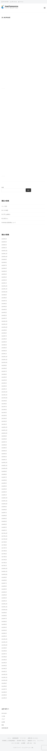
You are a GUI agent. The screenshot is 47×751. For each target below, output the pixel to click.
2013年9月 (4, 683)
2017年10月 (4, 539)
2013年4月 (4, 698)
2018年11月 (4, 500)
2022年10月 (4, 362)
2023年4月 (4, 344)
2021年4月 (4, 415)
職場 (3, 725)
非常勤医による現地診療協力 (8, 740)
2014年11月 (4, 642)
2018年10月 (4, 503)
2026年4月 (4, 239)
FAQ (35, 743)
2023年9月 (4, 330)
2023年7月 (4, 336)
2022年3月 (4, 383)
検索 (3, 187)
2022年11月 (4, 359)
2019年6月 (4, 480)
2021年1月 (4, 424)
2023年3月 (4, 347)
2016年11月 (4, 571)
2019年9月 (4, 471)
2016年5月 (4, 589)
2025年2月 (4, 280)
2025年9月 (4, 259)
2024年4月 (4, 309)
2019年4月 (4, 486)
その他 (3, 716)
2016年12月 (4, 568)
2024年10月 (4, 291)
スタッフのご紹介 (15, 743)
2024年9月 (4, 294)
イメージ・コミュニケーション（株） (25, 747)
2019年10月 (4, 468)
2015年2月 (4, 633)
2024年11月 (4, 288)
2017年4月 (4, 556)
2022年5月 (4, 377)
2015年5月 (4, 624)
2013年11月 (4, 677)
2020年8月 (4, 439)
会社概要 (23, 743)
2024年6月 (4, 303)
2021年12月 (4, 392)
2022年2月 (4, 386)
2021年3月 (4, 418)
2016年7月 (4, 583)
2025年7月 (4, 265)
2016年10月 (4, 574)
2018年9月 (4, 506)
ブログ (3, 719)
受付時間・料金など (21, 740)
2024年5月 (4, 306)
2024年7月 (4, 300)
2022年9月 (4, 365)
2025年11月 (4, 253)
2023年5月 (4, 342)
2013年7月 (4, 689)
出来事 (3, 722)
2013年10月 (4, 680)
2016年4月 (4, 592)
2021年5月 (4, 412)
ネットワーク (40, 740)
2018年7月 (4, 512)
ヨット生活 (4, 206)
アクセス (21, 1)
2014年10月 (4, 645)
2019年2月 (4, 492)
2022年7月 (4, 371)
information (4, 713)
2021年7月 (4, 406)
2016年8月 (4, 580)
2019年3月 (4, 489)
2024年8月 (4, 297)
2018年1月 (4, 530)
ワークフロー (23, 738)
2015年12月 (4, 603)
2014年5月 (4, 659)
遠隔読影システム (32, 740)
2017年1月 (4, 565)
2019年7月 (4, 477)
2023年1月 (4, 353)
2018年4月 (4, 521)
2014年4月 (4, 662)
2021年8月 (4, 403)
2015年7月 (4, 618)
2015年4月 (4, 627)
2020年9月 (4, 436)
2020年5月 (4, 447)
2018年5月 (4, 518)
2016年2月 (4, 598)
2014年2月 (4, 668)
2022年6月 (4, 374)
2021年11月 (4, 394)
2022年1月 (4, 389)
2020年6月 (4, 445)
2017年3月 (4, 559)
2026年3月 (4, 241)
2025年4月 (4, 274)
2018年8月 (4, 509)
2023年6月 (4, 339)
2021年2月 (4, 421)
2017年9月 (4, 542)
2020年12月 (4, 427)
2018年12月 (4, 497)
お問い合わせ (14, 1)
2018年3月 (4, 524)
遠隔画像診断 (5, 728)
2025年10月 (4, 256)
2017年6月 (4, 550)
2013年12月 (4, 674)
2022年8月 (4, 368)
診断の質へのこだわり (33, 738)
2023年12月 (4, 321)
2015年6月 (4, 621)
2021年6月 (4, 409)
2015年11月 (4, 606)
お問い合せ (29, 743)
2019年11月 (4, 465)
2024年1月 (4, 318)
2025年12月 (4, 250)
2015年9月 (4, 612)
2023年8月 (4, 333)
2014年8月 (4, 650)
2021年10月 (4, 397)
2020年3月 (4, 453)
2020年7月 (4, 442)
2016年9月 (4, 577)
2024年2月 (4, 315)
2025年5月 (4, 271)
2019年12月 (4, 462)
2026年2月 (4, 244)
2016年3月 (4, 595)
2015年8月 (4, 615)
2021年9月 (4, 400)
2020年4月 (4, 450)
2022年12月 (4, 356)
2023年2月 (4, 350)
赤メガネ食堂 (5, 210)
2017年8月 (4, 545)
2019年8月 (4, 474)
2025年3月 (4, 277)
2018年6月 (4, 515)
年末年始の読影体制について (9, 222)
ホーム (9, 738)
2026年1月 (4, 247)
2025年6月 (4, 268)
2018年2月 (4, 527)
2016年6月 (4, 586)
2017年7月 (4, 548)
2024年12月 (4, 286)
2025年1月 (4, 283)
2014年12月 (4, 639)
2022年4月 (4, 380)
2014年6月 (4, 656)
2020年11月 (4, 430)
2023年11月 (4, 324)
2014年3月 (4, 665)
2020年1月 (4, 459)
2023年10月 (4, 327)
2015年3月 (4, 630)
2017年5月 (4, 553)
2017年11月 (4, 536)
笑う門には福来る (6, 214)
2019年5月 (4, 483)
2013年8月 (4, 686)
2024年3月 (4, 312)
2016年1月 (4, 601)
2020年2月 (4, 456)
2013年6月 (4, 692)
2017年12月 (4, 533)
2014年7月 (4, 653)
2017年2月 (4, 562)
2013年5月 (4, 695)
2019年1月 (4, 495)
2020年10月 (4, 433)
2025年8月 (4, 262)
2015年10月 (4, 609)
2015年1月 (4, 636)
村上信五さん (5, 218)
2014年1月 (4, 671)
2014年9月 (4, 648)
